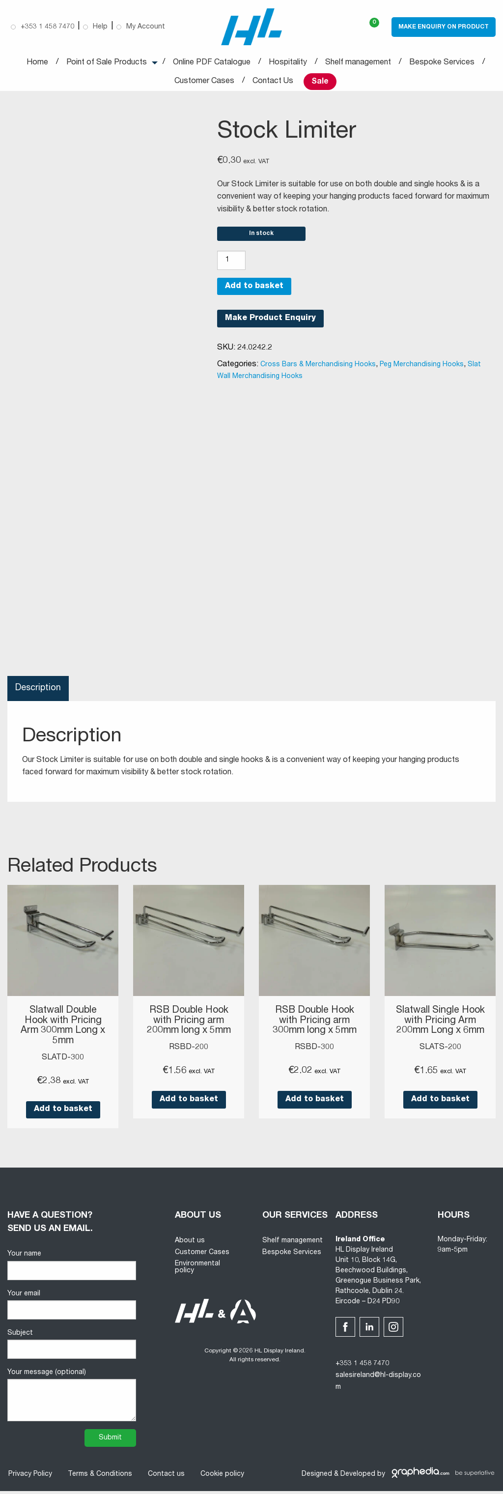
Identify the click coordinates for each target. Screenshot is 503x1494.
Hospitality (288, 63)
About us (190, 1243)
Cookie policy (221, 1477)
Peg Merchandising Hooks (422, 369)
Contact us (165, 1477)
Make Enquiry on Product (443, 27)
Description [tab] (38, 692)
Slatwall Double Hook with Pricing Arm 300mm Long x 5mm (63, 1030)
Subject (71, 1347)
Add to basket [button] (63, 1113)
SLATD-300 (63, 1061)
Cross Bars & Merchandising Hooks (318, 369)
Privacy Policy (29, 1477)
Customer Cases (204, 82)
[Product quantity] (231, 264)
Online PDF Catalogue (212, 63)
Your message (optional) (71, 1398)
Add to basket (254, 290)
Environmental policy (197, 1271)
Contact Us (272, 82)
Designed (317, 1477)
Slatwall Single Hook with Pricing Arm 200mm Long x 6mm (440, 1030)
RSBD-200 (188, 1051)
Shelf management (358, 63)
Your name (71, 1268)
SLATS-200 (440, 1061)
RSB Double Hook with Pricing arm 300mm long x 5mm (315, 1025)
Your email (71, 1307)
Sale (320, 82)
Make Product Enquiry (270, 323)
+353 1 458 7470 (362, 1367)
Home (37, 63)
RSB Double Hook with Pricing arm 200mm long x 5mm (189, 1025)
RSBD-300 (314, 1051)
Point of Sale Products (106, 63)
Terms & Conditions (99, 1477)
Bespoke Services (442, 63)
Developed (357, 1477)
